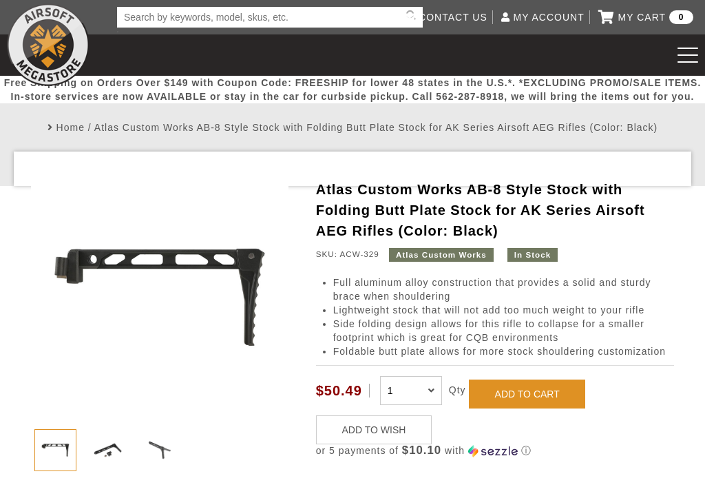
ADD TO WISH (374, 429)
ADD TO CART (527, 394)
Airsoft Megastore (48, 44)
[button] (495, 450)
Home (70, 127)
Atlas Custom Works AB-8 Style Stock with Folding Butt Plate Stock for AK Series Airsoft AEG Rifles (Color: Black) (375, 127)
